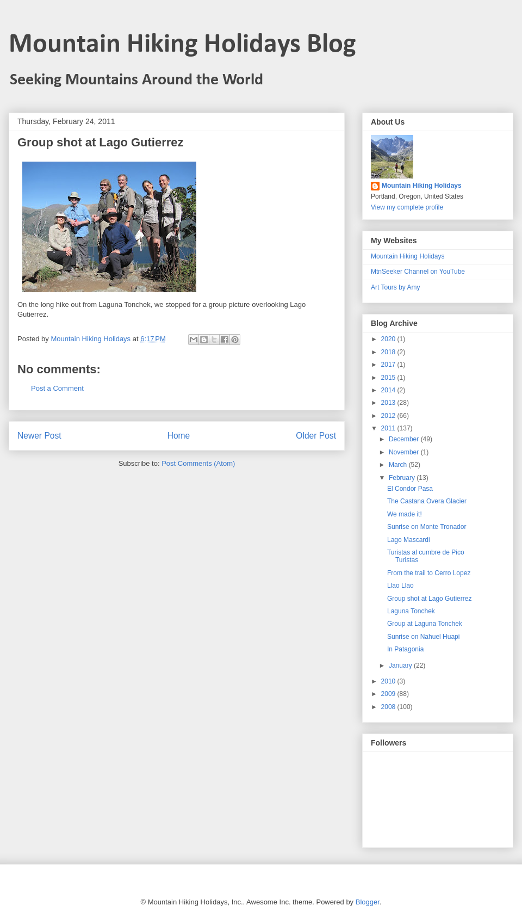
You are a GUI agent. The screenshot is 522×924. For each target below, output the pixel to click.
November (405, 452)
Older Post (316, 435)
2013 (389, 402)
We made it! (404, 514)
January (401, 665)
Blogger (368, 902)
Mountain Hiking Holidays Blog (182, 45)
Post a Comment (57, 388)
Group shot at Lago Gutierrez (429, 598)
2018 (389, 352)
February (403, 478)
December (405, 439)
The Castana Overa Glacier (427, 501)
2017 (389, 364)
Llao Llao (400, 585)
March (399, 465)
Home (178, 435)
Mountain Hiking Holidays (422, 185)
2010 (389, 681)
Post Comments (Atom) (198, 463)
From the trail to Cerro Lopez (428, 573)
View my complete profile (407, 207)
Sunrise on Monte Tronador (426, 527)
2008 (389, 707)
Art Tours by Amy (395, 287)
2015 (389, 377)
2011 (389, 428)
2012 (389, 416)
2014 (389, 390)
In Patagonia (405, 649)
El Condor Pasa (410, 488)
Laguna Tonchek (411, 611)
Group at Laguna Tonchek (424, 623)
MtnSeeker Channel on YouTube (418, 271)
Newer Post (39, 435)
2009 (389, 694)
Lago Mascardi (408, 540)
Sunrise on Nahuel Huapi (423, 636)
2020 (389, 339)
